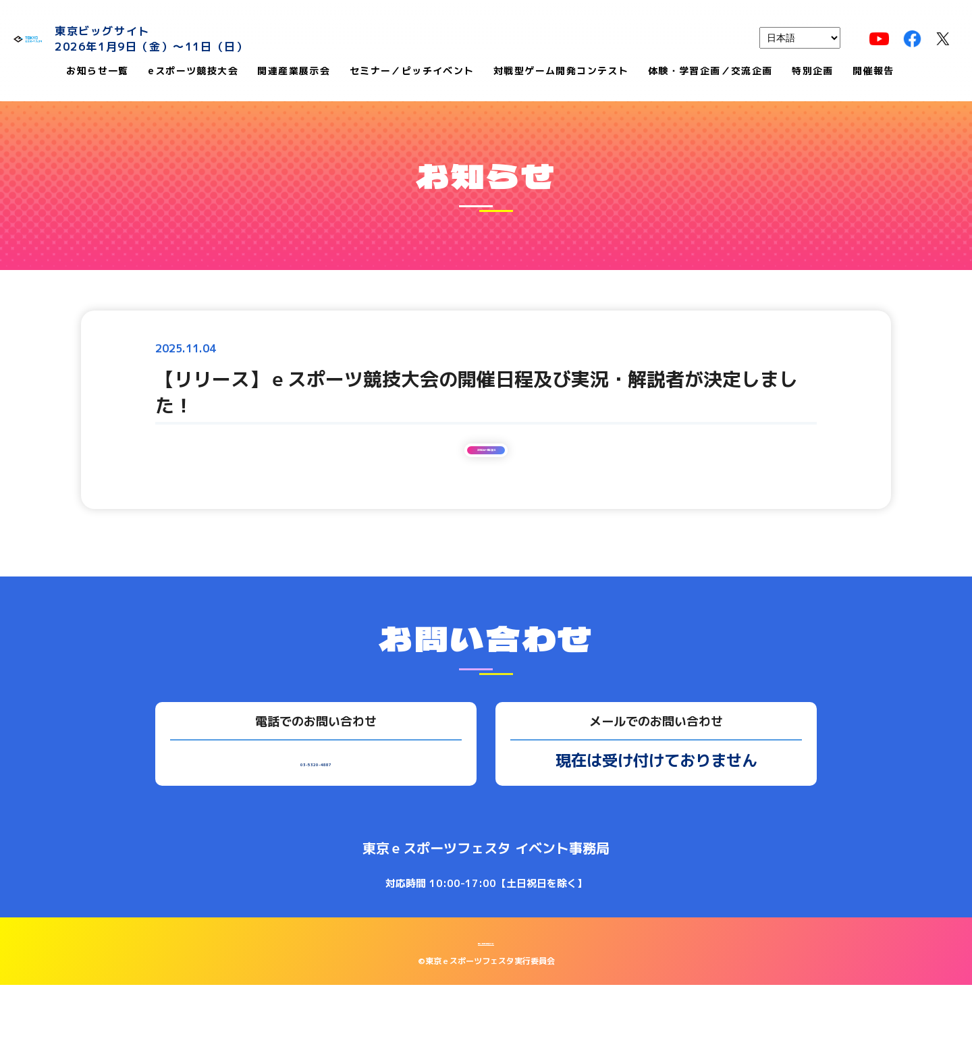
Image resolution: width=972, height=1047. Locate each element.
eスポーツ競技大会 (193, 72)
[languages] (799, 38)
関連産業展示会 (293, 72)
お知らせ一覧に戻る (486, 495)
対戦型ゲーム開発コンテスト (560, 72)
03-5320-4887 (315, 821)
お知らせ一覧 (97, 72)
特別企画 (813, 72)
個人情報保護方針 (486, 1003)
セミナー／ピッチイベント (412, 72)
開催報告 (873, 72)
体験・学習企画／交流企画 (710, 72)
